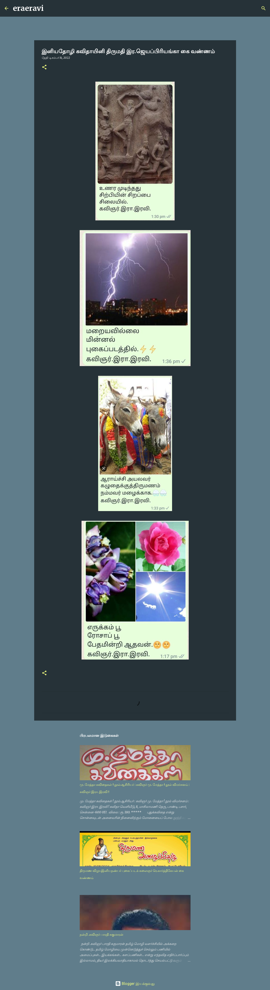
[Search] (50, 8)
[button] (44, 67)
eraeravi (28, 8)
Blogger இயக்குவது (135, 983)
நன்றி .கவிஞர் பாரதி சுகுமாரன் (101, 934)
